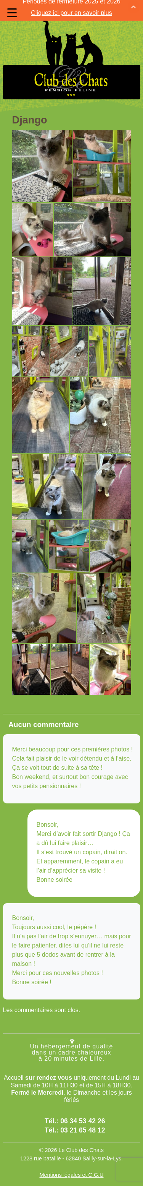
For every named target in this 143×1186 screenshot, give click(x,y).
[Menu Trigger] (12, 12)
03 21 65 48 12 (82, 1121)
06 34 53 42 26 (82, 1111)
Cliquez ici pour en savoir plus (71, 7)
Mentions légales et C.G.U (72, 1166)
